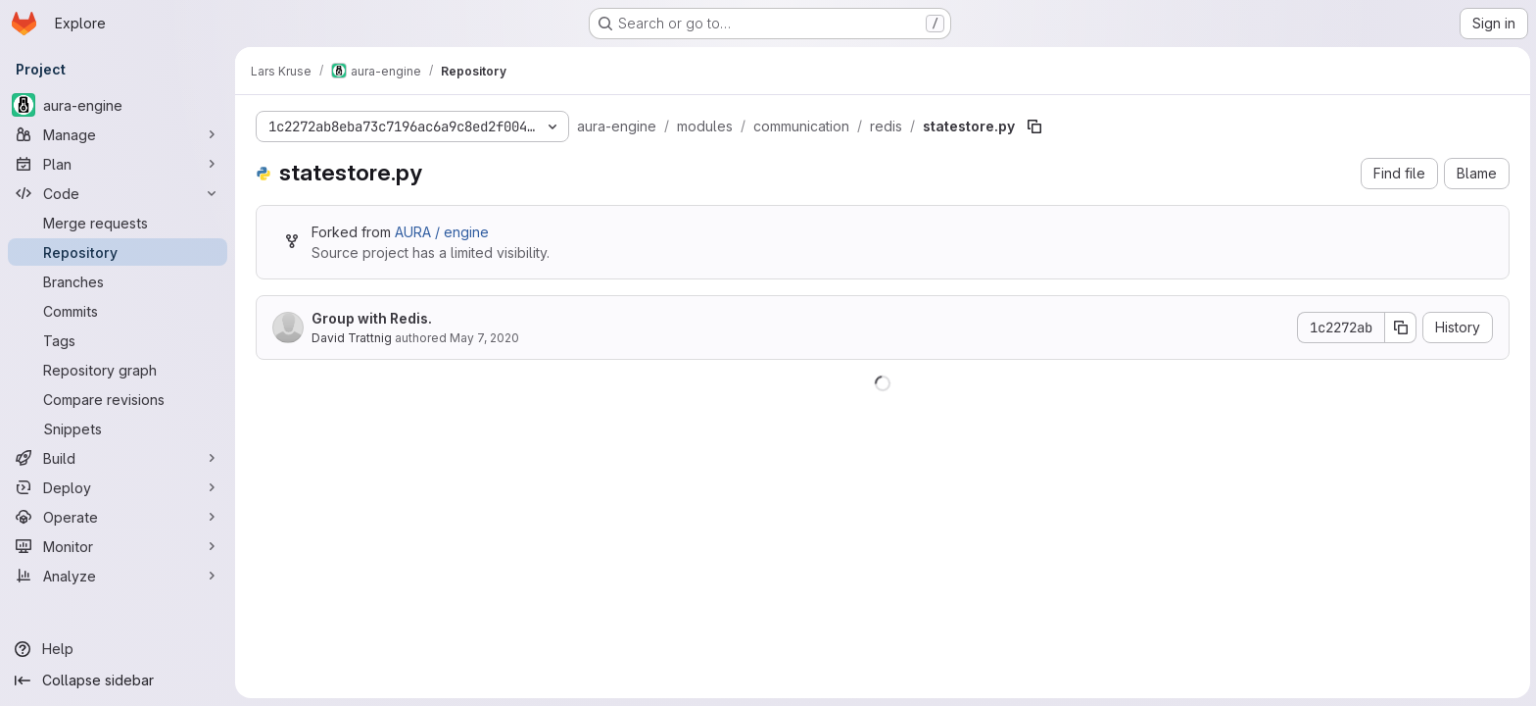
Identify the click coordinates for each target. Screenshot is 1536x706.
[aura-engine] (117, 105)
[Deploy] (117, 487)
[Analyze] (117, 575)
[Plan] (117, 163)
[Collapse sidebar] (117, 680)
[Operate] (117, 516)
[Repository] (117, 252)
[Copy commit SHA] (1400, 327)
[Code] (117, 193)
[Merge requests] (117, 222)
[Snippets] (117, 428)
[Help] (117, 649)
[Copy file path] (1033, 126)
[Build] (117, 458)
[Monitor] (117, 546)
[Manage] (117, 134)
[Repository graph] (117, 369)
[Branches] (117, 281)
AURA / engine (441, 232)
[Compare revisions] (117, 399)
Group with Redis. (371, 318)
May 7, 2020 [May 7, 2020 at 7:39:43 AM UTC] (483, 337)
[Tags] (117, 340)
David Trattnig (351, 337)
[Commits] (117, 311)
